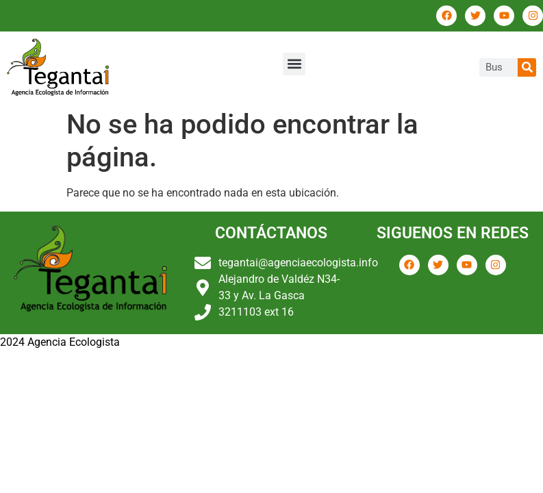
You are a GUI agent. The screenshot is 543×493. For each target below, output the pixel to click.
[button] (294, 64)
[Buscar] (527, 67)
